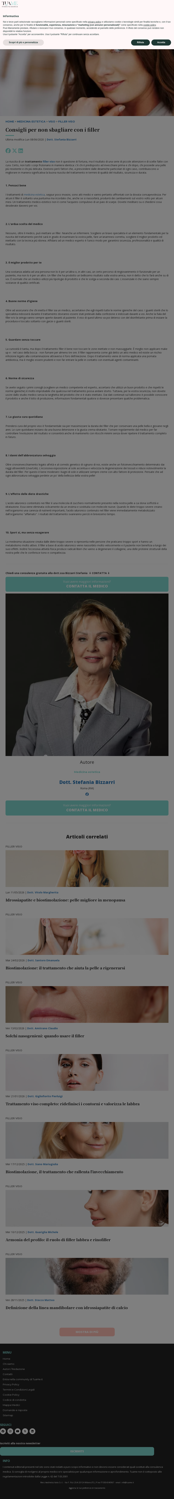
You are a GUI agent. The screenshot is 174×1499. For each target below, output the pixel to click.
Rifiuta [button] (140, 1492)
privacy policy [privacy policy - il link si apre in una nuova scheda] (94, 1471)
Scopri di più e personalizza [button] (23, 1492)
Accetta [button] (161, 1492)
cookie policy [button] (149, 1474)
